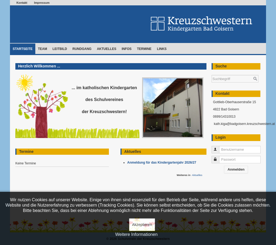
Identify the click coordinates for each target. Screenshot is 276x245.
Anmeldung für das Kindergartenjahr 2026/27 (162, 162)
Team (42, 49)
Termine (144, 49)
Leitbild (60, 49)
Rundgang (82, 49)
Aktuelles (106, 49)
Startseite (23, 49)
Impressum (42, 2)
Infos (127, 49)
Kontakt (21, 2)
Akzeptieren (142, 224)
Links (162, 49)
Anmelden (235, 169)
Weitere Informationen (136, 234)
